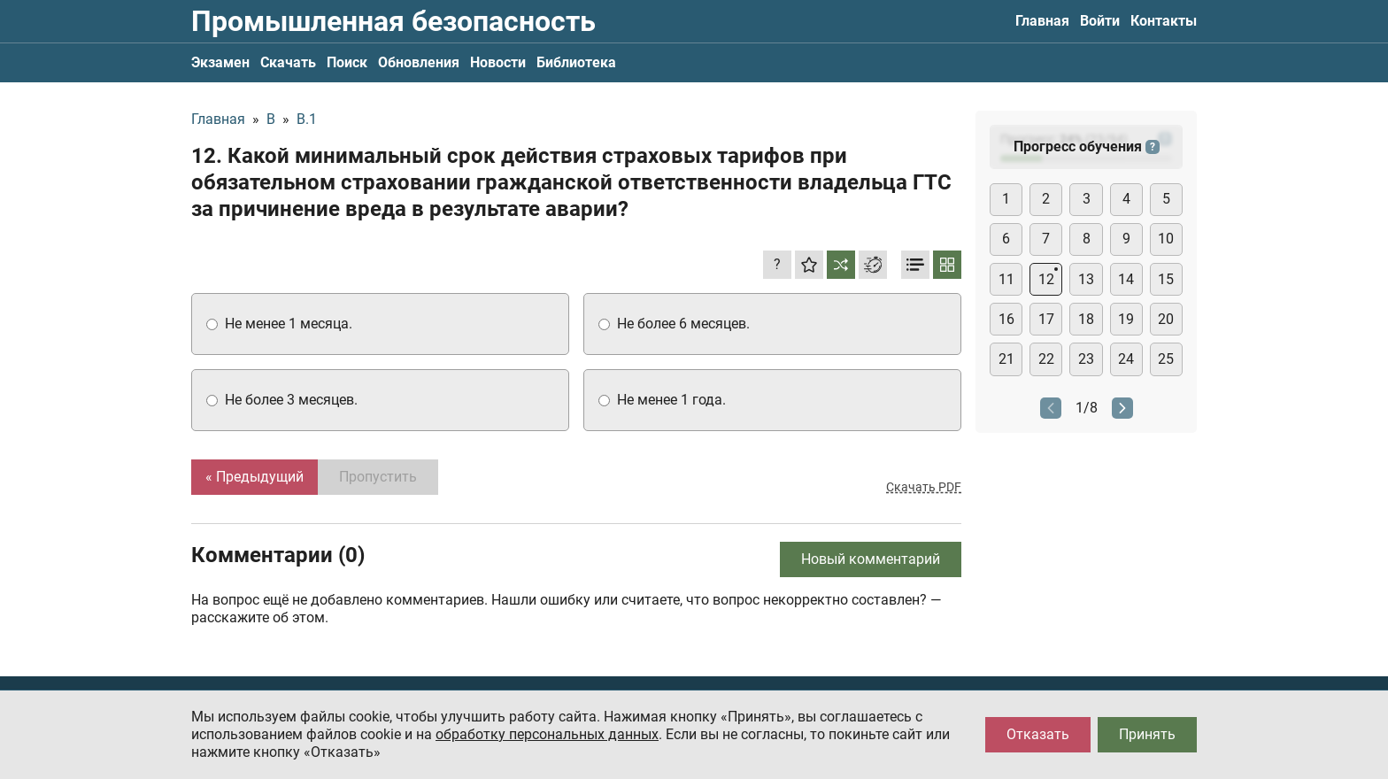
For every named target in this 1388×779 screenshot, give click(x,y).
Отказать (1037, 734)
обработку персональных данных (547, 734)
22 (1046, 359)
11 (1006, 279)
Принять (1147, 734)
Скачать (288, 62)
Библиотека (576, 62)
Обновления (418, 62)
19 (1126, 319)
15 (1166, 279)
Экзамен (220, 62)
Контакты (1163, 20)
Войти (1100, 20)
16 (1006, 319)
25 (1166, 359)
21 (1006, 359)
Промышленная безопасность (393, 21)
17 (1046, 319)
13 (1086, 279)
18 (1086, 319)
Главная (1042, 20)
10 (1166, 238)
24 (1126, 359)
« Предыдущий (254, 476)
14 (1126, 279)
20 (1166, 319)
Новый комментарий (870, 559)
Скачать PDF (923, 487)
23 (1086, 359)
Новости (498, 62)
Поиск (347, 62)
